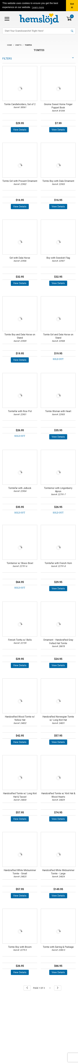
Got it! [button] (72, 6)
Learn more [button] (38, 7)
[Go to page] (42, 988)
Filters (7, 58)
